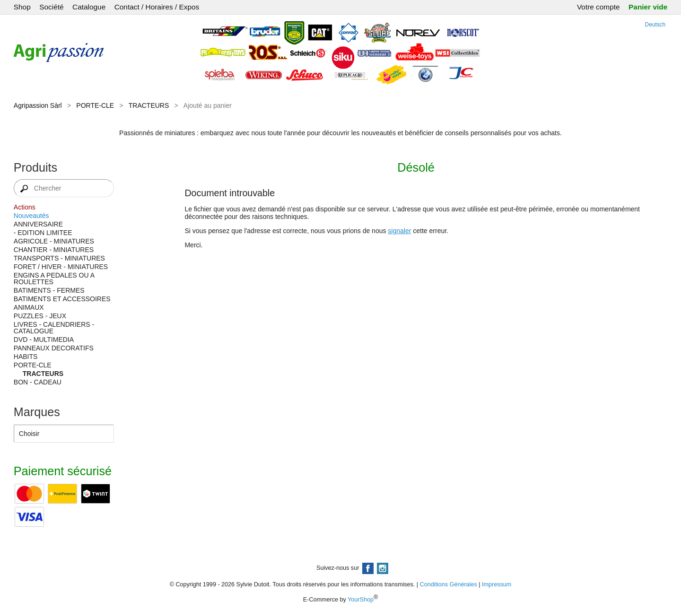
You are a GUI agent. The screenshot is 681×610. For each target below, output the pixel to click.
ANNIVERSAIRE (38, 224)
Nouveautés (31, 215)
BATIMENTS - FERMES (49, 290)
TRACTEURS (149, 105)
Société (51, 7)
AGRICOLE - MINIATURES (54, 241)
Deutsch (655, 24)
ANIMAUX (29, 307)
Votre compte (598, 7)
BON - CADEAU (37, 382)
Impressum (496, 584)
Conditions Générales (448, 584)
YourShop (361, 599)
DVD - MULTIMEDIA (44, 339)
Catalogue (88, 7)
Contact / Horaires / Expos (157, 7)
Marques (37, 411)
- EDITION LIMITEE (43, 232)
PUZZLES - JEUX (40, 316)
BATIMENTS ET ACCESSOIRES (62, 299)
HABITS (26, 356)
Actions (24, 207)
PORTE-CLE (95, 105)
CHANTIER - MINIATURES (54, 249)
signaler (399, 231)
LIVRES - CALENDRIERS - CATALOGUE (54, 327)
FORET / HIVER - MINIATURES (61, 266)
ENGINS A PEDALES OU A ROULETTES (54, 278)
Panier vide (648, 7)
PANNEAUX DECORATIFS (54, 348)
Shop (22, 7)
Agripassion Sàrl (38, 105)
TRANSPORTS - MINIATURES (59, 258)
